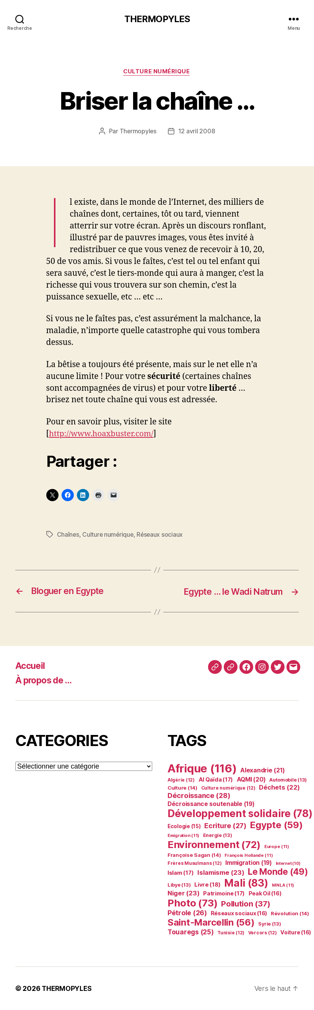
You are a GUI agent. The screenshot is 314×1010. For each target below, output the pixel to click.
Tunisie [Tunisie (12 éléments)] (230, 933)
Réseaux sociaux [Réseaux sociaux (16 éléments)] (239, 913)
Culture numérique (157, 72)
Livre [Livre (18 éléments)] (207, 884)
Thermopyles (138, 132)
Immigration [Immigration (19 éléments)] (248, 862)
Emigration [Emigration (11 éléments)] (183, 835)
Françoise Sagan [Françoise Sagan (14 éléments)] (194, 855)
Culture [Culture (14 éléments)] (182, 788)
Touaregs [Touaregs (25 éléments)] (191, 932)
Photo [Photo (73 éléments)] (192, 903)
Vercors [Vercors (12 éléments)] (262, 933)
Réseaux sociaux (161, 535)
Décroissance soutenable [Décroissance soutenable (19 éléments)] (211, 804)
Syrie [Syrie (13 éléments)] (269, 924)
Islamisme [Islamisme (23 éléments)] (220, 872)
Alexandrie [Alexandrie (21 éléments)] (262, 770)
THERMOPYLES (157, 19)
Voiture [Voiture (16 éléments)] (295, 932)
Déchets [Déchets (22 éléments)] (279, 787)
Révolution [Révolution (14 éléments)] (290, 913)
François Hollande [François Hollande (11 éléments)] (249, 855)
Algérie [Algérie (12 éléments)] (181, 780)
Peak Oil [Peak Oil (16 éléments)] (265, 893)
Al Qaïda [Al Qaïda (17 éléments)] (215, 779)
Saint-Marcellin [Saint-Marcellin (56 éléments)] (211, 922)
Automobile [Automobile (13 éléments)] (288, 780)
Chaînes (68, 535)
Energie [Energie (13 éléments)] (217, 835)
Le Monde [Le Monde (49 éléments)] (278, 871)
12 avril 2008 (197, 132)
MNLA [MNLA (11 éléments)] (283, 885)
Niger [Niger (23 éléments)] (183, 893)
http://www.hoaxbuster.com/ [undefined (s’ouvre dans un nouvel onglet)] (103, 434)
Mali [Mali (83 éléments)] (246, 883)
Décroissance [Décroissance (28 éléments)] (199, 795)
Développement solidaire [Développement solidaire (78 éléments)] (240, 813)
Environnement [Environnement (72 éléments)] (214, 844)
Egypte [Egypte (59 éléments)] (276, 824)
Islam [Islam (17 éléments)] (181, 872)
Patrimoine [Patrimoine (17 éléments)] (224, 893)
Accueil (30, 665)
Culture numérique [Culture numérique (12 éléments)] (228, 788)
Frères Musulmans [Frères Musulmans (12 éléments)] (194, 863)
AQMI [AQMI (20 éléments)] (251, 779)
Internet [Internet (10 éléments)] (288, 863)
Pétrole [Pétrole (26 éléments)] (187, 913)
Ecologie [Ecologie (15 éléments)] (184, 826)
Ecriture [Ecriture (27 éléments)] (225, 825)
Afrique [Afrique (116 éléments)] (202, 768)
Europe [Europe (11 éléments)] (276, 846)
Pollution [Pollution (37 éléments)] (245, 903)
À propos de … (45, 680)
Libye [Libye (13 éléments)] (179, 885)
